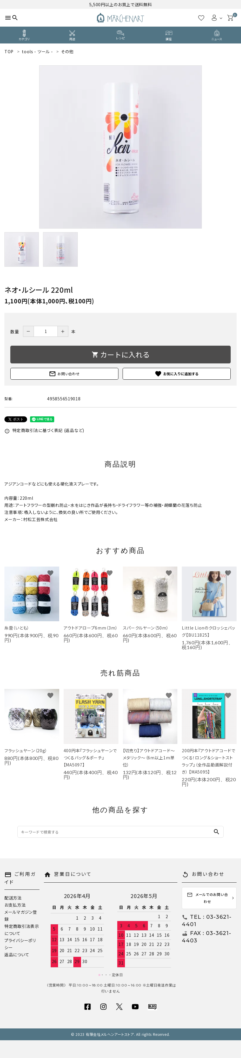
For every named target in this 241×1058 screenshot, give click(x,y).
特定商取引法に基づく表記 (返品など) (44, 430)
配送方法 (13, 898)
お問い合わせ (64, 373)
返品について (16, 954)
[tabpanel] (120, 147)
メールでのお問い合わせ (207, 898)
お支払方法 (15, 905)
